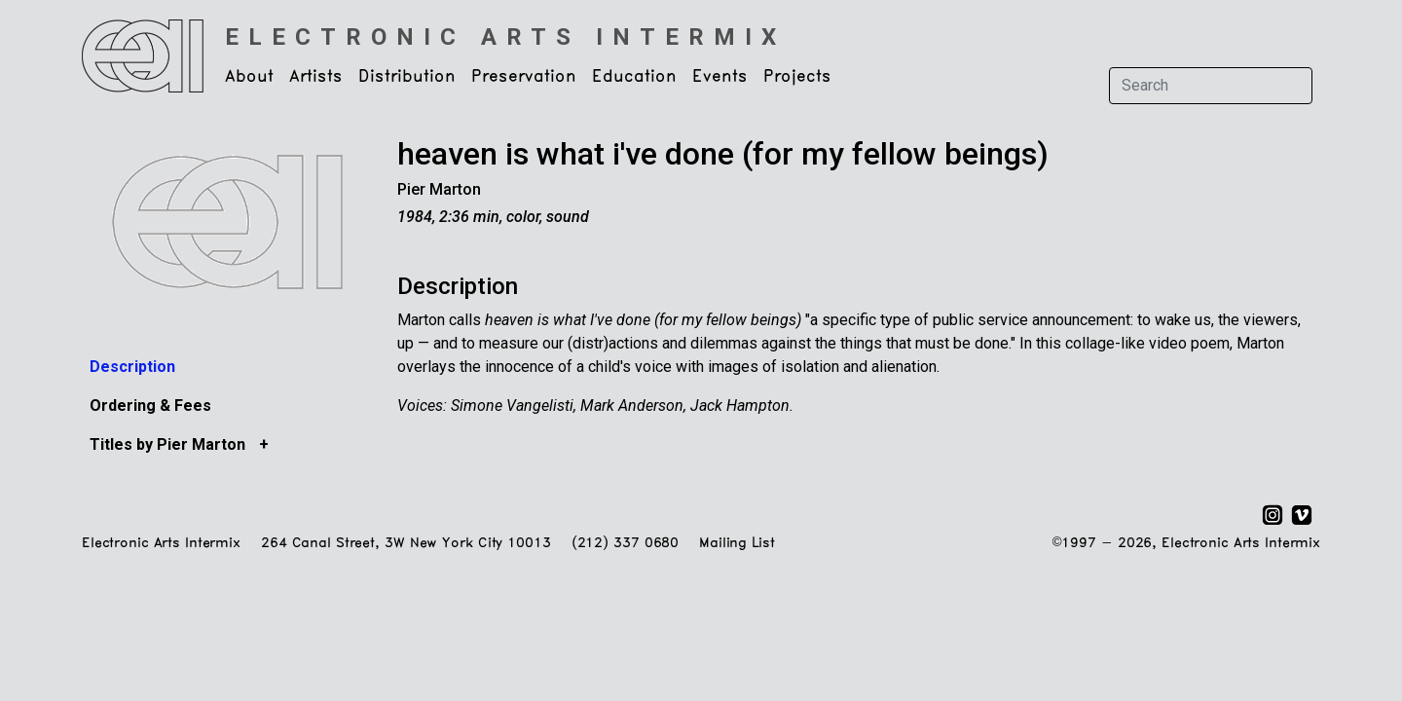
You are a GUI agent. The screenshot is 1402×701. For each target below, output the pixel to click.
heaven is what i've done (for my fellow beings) (723, 153)
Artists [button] (316, 77)
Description (132, 366)
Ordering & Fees (150, 405)
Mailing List (736, 543)
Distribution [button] (407, 77)
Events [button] (720, 77)
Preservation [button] (523, 77)
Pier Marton (439, 189)
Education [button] (634, 77)
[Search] (1210, 85)
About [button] (249, 77)
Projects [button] (797, 77)
